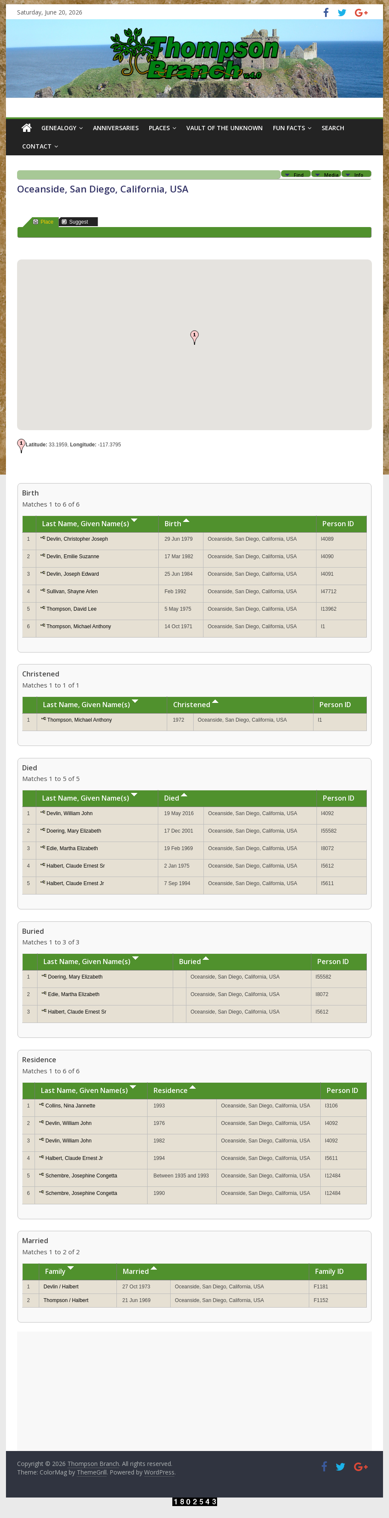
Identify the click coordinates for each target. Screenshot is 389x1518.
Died (175, 798)
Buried (194, 961)
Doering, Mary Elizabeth (73, 831)
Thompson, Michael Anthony (78, 626)
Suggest (74, 222)
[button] (194, 337)
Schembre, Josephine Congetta (81, 1176)
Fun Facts (289, 128)
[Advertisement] (194, 1391)
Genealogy (58, 128)
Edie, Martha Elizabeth (72, 848)
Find (299, 174)
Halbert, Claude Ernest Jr (75, 883)
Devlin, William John (69, 813)
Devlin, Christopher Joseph (77, 539)
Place (43, 222)
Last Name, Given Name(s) (89, 523)
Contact (37, 146)
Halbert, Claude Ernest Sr (75, 866)
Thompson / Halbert (66, 1300)
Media (331, 174)
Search (333, 128)
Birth (177, 523)
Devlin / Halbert (61, 1287)
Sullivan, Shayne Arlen (72, 591)
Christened (195, 704)
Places (159, 128)
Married (140, 1271)
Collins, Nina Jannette (71, 1106)
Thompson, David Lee (71, 609)
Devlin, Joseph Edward (72, 574)
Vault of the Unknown (224, 128)
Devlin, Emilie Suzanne (72, 556)
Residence (175, 1090)
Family (59, 1271)
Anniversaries (116, 128)
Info (358, 174)
